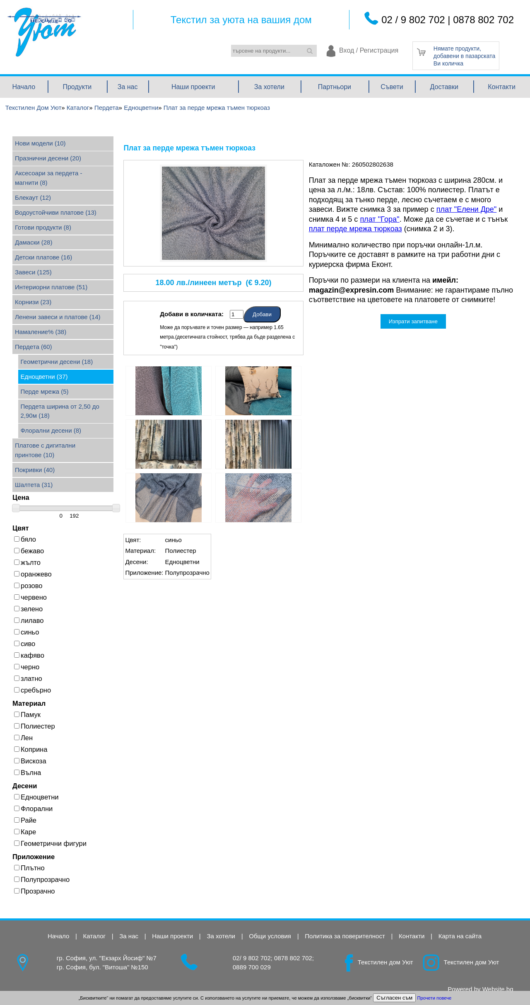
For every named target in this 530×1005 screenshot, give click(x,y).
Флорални (33, 808)
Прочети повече (434, 997)
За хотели (269, 86)
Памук (27, 714)
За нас (128, 86)
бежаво (29, 551)
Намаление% (40, 331)
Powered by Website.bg (480, 989)
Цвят (20, 528)
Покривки (35, 469)
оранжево (33, 574)
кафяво (29, 655)
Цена (20, 497)
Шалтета (34, 484)
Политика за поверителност (345, 936)
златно (28, 678)
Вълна (27, 772)
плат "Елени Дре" (466, 209)
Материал (29, 703)
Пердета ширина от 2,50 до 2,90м (60, 411)
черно (26, 667)
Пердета (33, 346)
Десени (24, 785)
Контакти (502, 86)
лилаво (28, 620)
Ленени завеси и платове (58, 316)
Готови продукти (43, 227)
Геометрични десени (57, 361)
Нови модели (40, 143)
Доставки (444, 86)
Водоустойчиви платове (55, 212)
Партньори (334, 86)
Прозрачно (34, 891)
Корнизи (33, 301)
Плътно (29, 868)
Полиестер (34, 726)
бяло (25, 539)
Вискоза (30, 761)
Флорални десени (51, 430)
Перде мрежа (45, 391)
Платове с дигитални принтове (45, 450)
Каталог (94, 936)
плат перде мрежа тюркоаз (355, 229)
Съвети (392, 86)
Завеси (33, 272)
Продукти (77, 86)
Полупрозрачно (42, 879)
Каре (25, 831)
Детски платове (43, 257)
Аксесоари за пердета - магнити (48, 178)
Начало (23, 86)
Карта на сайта (460, 936)
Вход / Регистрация (368, 50)
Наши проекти (193, 86)
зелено (28, 609)
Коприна (30, 749)
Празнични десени (48, 158)
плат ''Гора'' (379, 219)
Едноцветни (44, 376)
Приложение (33, 856)
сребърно (32, 690)
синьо (26, 632)
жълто (27, 562)
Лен (23, 737)
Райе (25, 820)
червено (30, 597)
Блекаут (33, 197)
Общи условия (270, 936)
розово (28, 585)
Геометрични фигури (50, 843)
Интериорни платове (51, 287)
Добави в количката (191, 313)
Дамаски (33, 242)
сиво (24, 643)
